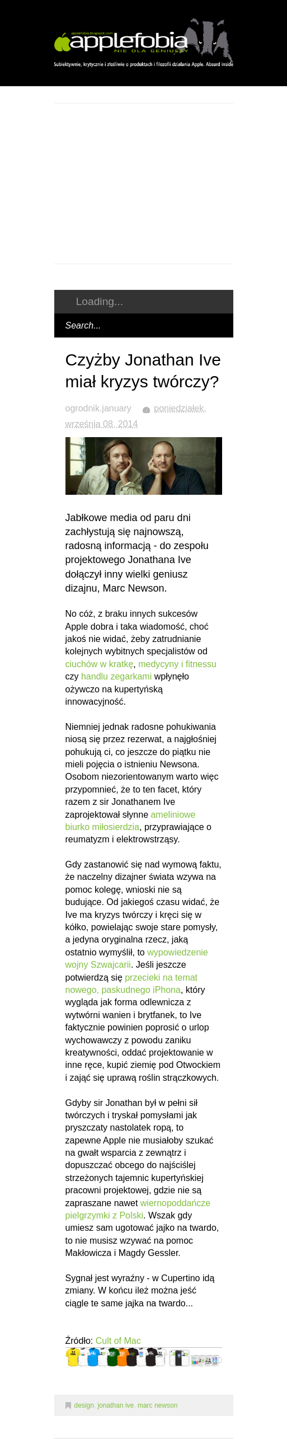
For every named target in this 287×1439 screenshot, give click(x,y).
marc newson (157, 1405)
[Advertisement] (170, 182)
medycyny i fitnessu (177, 664)
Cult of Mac (118, 1341)
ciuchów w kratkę (99, 664)
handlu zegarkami (116, 676)
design (84, 1405)
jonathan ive (116, 1405)
